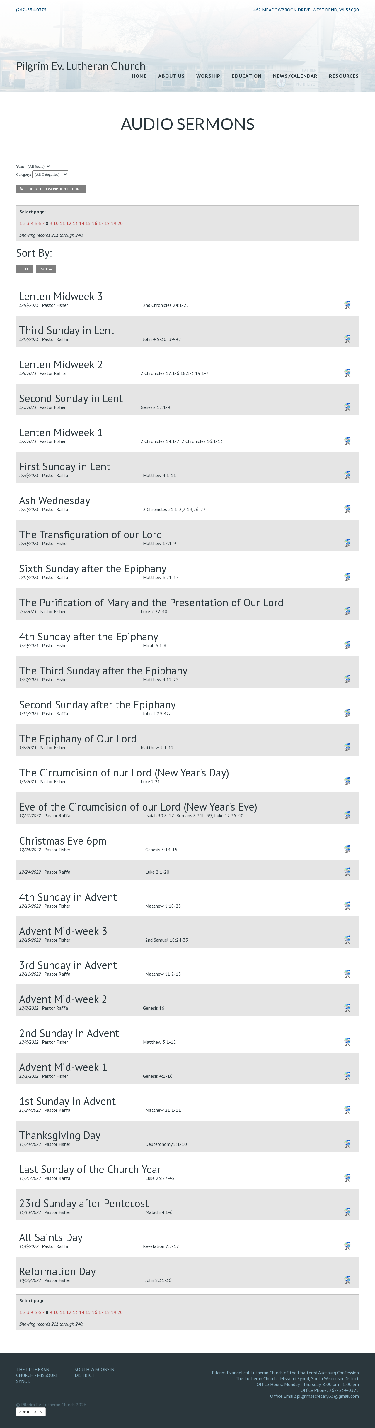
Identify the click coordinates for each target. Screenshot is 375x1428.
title (24, 269)
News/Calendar (295, 75)
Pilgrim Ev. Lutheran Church (81, 65)
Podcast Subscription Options (50, 189)
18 (107, 223)
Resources (344, 75)
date (46, 269)
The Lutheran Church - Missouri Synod (36, 1375)
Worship (208, 75)
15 (88, 223)
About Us (171, 75)
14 (81, 223)
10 (56, 223)
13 (75, 223)
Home (139, 75)
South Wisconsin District (94, 1372)
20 (120, 223)
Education (247, 75)
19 (113, 223)
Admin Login (30, 1412)
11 (62, 223)
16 (94, 223)
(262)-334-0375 (31, 10)
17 (100, 223)
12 (68, 223)
